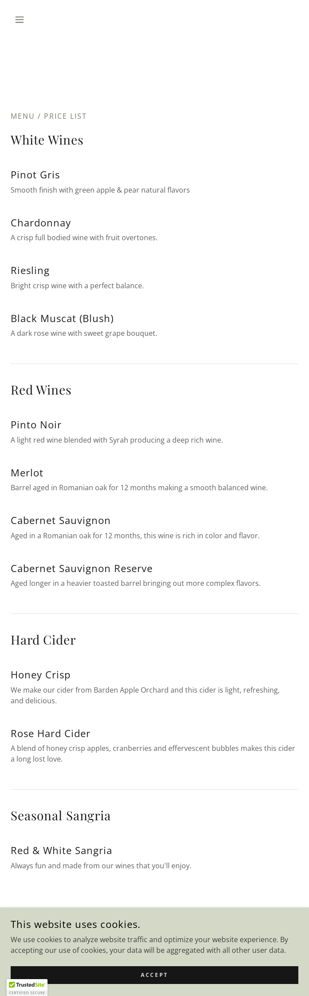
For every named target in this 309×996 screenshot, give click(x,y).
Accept (154, 975)
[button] (32, 19)
